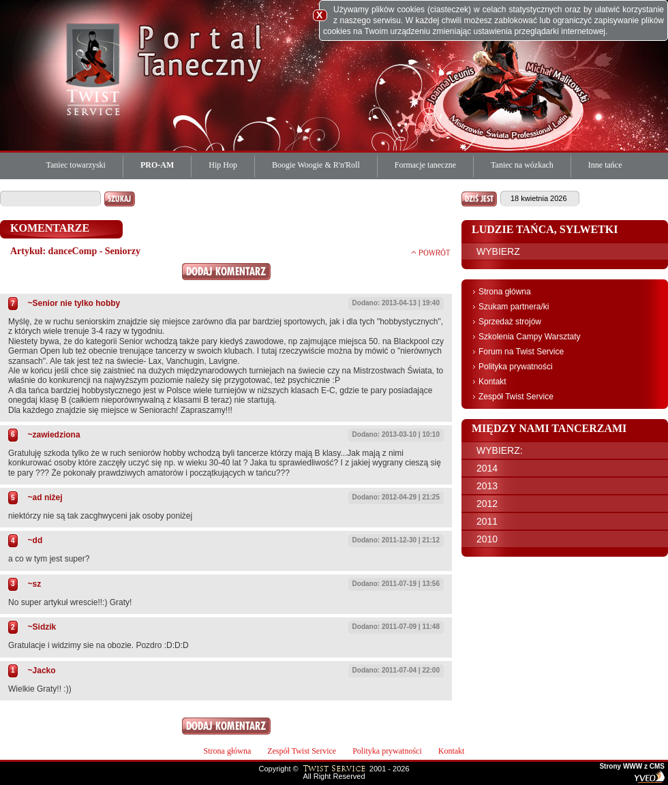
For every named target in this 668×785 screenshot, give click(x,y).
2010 (487, 539)
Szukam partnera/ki (514, 306)
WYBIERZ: (499, 450)
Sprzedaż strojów (510, 321)
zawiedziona (56, 435)
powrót (431, 252)
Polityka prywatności (516, 366)
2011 (487, 521)
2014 (487, 468)
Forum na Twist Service (521, 351)
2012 (487, 503)
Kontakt (492, 381)
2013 (487, 485)
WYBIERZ (498, 251)
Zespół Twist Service (516, 396)
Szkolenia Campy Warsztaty (530, 336)
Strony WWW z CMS (632, 766)
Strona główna (505, 291)
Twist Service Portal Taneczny (95, 68)
